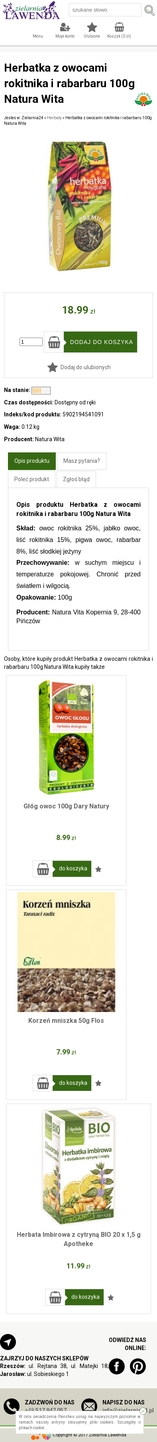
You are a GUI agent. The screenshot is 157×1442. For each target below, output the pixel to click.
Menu (38, 36)
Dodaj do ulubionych (86, 367)
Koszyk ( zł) (119, 36)
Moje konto (65, 36)
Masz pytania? (81, 461)
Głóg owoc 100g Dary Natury (66, 806)
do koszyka (73, 868)
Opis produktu (31, 461)
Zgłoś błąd (76, 479)
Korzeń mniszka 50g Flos (66, 1020)
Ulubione (92, 36)
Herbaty (54, 118)
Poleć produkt (31, 479)
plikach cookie (31, 1428)
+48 (46, 1410)
